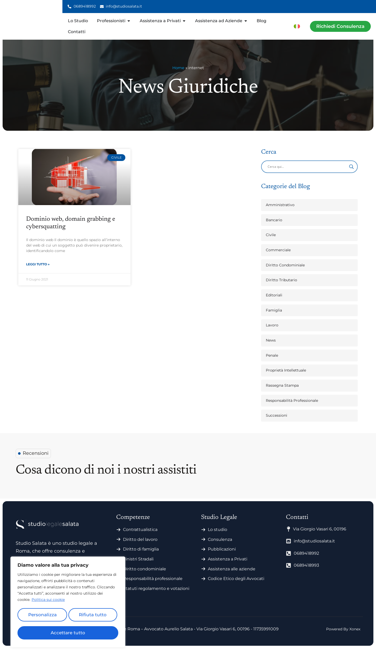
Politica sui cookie (48, 602)
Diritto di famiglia (141, 558)
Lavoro (272, 334)
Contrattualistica (140, 538)
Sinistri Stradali (138, 568)
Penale (272, 364)
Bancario (274, 229)
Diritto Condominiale (285, 274)
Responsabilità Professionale (292, 410)
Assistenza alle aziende (231, 578)
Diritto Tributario (281, 289)
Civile (271, 244)
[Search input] (307, 176)
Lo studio (217, 538)
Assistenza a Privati (227, 568)
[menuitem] (297, 26)
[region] (67, 603)
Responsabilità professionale (153, 588)
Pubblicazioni (222, 558)
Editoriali (274, 304)
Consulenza (220, 548)
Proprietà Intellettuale (286, 380)
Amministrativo (280, 214)
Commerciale (278, 259)
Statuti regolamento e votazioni (156, 597)
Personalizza (42, 616)
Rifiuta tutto (92, 616)
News (271, 349)
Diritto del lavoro (140, 548)
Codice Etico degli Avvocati (236, 588)
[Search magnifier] (351, 176)
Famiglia (274, 319)
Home (178, 77)
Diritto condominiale (144, 578)
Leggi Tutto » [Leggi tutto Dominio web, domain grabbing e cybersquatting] (38, 274)
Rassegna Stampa (282, 394)
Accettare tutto (68, 633)
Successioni (276, 425)
